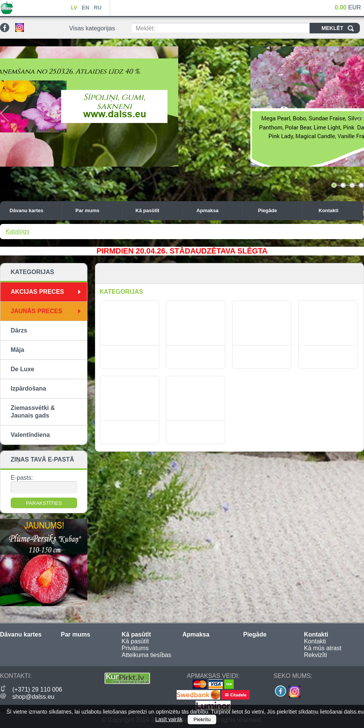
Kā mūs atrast (323, 648)
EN (85, 8)
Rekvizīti (315, 655)
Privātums (135, 648)
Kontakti (339, 210)
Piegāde (278, 210)
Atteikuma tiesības (146, 655)
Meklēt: (145, 28)
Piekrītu (201, 719)
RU (97, 8)
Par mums (96, 210)
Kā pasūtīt (156, 210)
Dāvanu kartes (33, 210)
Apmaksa (216, 210)
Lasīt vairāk (169, 719)
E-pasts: (22, 477)
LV (74, 8)
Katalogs (17, 231)
